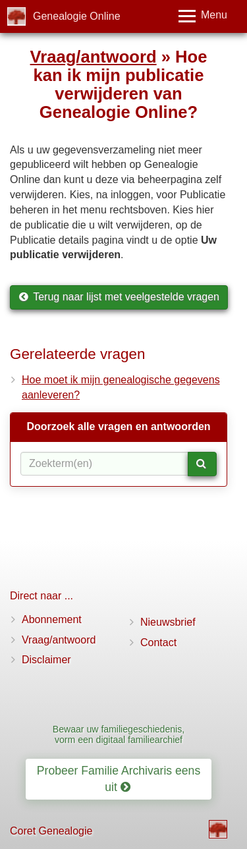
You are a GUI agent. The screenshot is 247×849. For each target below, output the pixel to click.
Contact (158, 642)
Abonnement (52, 619)
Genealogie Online (77, 16)
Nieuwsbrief (168, 622)
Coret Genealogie (51, 830)
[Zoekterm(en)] (104, 464)
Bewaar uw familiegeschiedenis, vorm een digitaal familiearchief (118, 734)
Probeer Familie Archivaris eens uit (118, 779)
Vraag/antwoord (93, 56)
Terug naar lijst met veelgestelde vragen (118, 296)
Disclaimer (46, 659)
